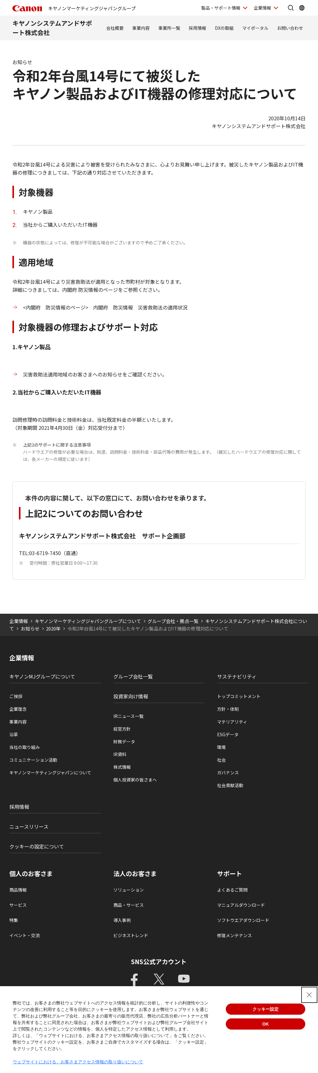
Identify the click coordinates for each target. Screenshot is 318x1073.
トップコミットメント (239, 696)
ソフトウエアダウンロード (243, 920)
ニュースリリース (28, 826)
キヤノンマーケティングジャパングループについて (88, 621)
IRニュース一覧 (128, 716)
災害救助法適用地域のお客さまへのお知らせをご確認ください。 (95, 374)
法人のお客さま (135, 873)
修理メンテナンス (234, 935)
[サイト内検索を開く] (290, 7)
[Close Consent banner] (309, 995)
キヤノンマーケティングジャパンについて (50, 772)
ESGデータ (227, 734)
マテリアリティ (232, 722)
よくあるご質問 (232, 890)
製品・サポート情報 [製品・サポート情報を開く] (220, 8)
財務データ (124, 741)
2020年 (53, 628)
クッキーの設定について (36, 846)
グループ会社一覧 (133, 676)
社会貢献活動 (230, 785)
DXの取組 (224, 28)
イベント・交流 (24, 935)
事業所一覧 (169, 28)
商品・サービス (128, 905)
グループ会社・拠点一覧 (173, 621)
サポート (229, 873)
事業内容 (141, 28)
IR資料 (119, 754)
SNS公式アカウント (159, 961)
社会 (221, 760)
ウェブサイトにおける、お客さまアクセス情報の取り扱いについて (78, 1061)
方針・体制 (228, 709)
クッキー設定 (265, 1009)
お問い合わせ (290, 28)
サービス (18, 905)
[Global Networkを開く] (302, 7)
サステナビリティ (237, 676)
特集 (13, 920)
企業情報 (18, 621)
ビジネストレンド (130, 935)
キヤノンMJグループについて (42, 676)
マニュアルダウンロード (241, 905)
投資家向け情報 (130, 696)
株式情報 (122, 767)
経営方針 (122, 729)
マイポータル (255, 28)
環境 (221, 747)
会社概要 (115, 28)
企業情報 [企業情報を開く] (262, 8)
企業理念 (18, 709)
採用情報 (197, 28)
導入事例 (122, 920)
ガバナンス (228, 772)
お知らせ (30, 628)
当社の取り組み (24, 747)
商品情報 (18, 890)
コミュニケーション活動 (33, 760)
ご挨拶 (15, 696)
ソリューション (128, 890)
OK (265, 1024)
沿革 (13, 734)
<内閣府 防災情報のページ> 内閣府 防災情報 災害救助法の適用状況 (105, 307)
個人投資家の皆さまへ (135, 780)
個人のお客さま (31, 873)
